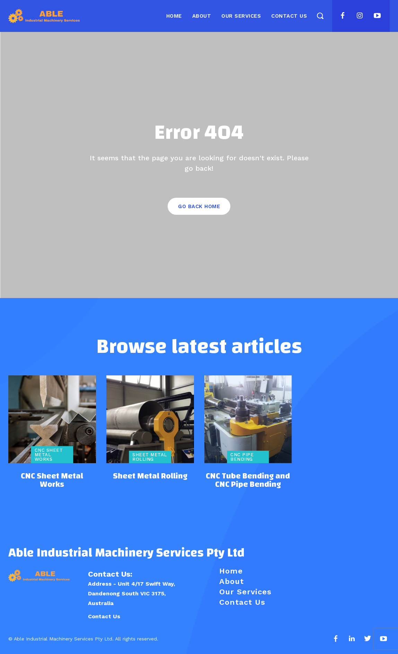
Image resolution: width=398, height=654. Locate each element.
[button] (320, 15)
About (231, 581)
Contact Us (104, 616)
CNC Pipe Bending (242, 457)
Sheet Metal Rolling (149, 457)
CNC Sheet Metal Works (49, 455)
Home (231, 571)
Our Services (245, 591)
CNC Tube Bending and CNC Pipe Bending (248, 480)
